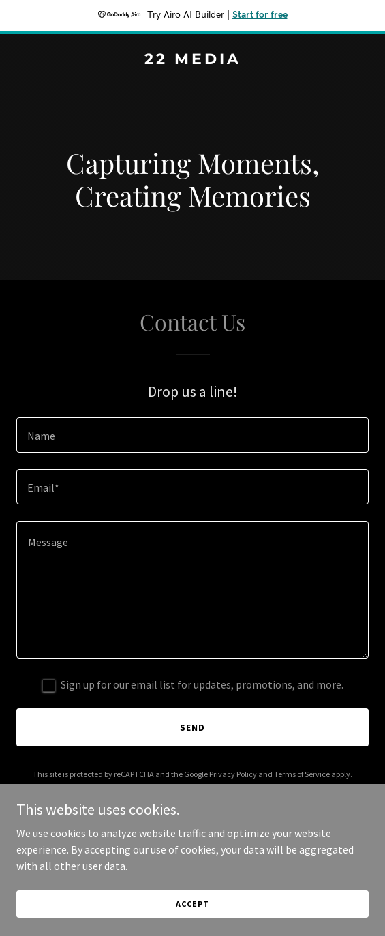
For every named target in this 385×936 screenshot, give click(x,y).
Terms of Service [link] (302, 774)
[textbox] (192, 435)
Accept (192, 904)
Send (192, 727)
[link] (192, 60)
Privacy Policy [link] (233, 774)
